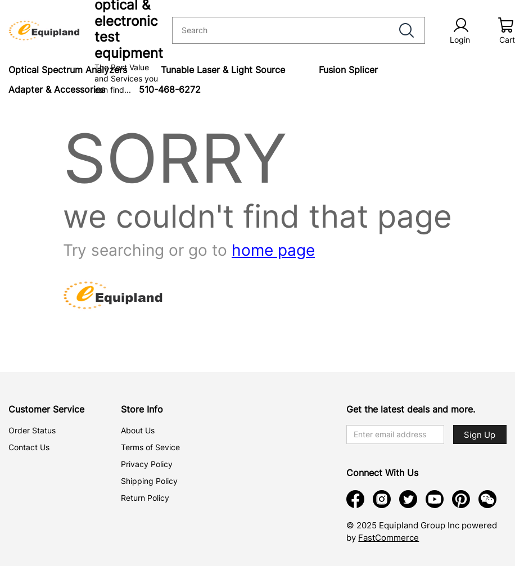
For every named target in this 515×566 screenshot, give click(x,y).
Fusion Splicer (348, 69)
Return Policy (145, 497)
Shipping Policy (149, 481)
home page (273, 250)
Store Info (142, 409)
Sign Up (479, 434)
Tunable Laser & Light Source (223, 69)
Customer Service (46, 409)
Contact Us (28, 447)
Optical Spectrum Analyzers (67, 69)
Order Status (32, 430)
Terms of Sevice (150, 447)
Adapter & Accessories (56, 89)
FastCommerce (388, 537)
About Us (138, 430)
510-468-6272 (170, 89)
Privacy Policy (147, 464)
